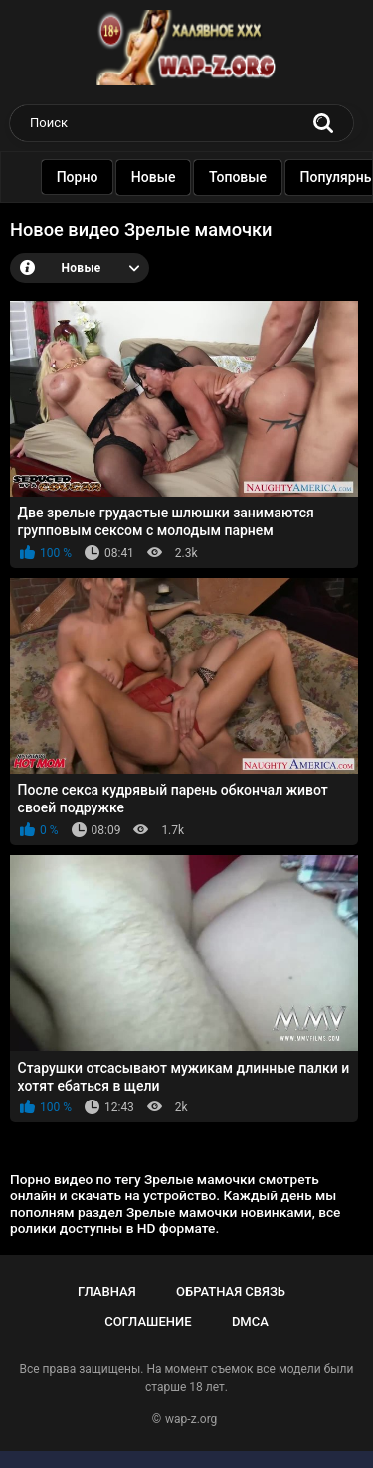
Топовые (246, 177)
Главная (107, 1291)
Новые (161, 177)
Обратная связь (230, 1291)
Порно (85, 177)
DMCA (250, 1321)
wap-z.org (191, 1419)
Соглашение (147, 1321)
